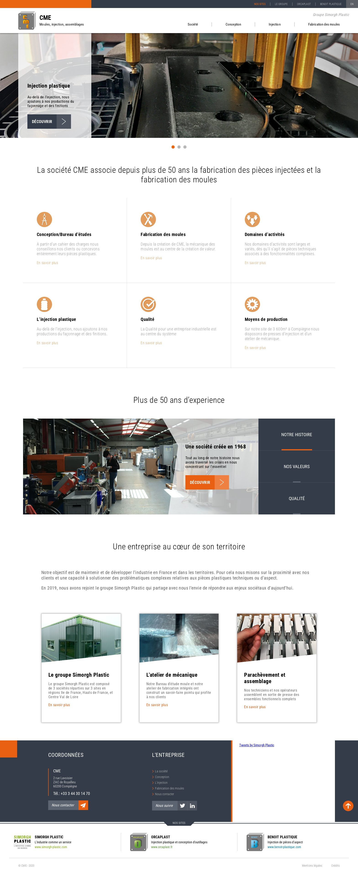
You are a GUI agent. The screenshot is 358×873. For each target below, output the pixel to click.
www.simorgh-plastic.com (51, 847)
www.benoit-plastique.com (284, 847)
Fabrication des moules (324, 24)
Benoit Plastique (331, 4)
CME (45, 17)
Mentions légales (312, 865)
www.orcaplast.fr (161, 847)
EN (351, 4)
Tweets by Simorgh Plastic (256, 745)
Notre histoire (296, 434)
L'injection (161, 782)
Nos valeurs (297, 466)
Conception (233, 24)
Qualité (297, 498)
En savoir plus (47, 263)
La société (161, 771)
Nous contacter (164, 794)
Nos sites (260, 4)
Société (193, 24)
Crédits (335, 865)
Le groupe (281, 4)
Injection (274, 24)
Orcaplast (304, 4)
